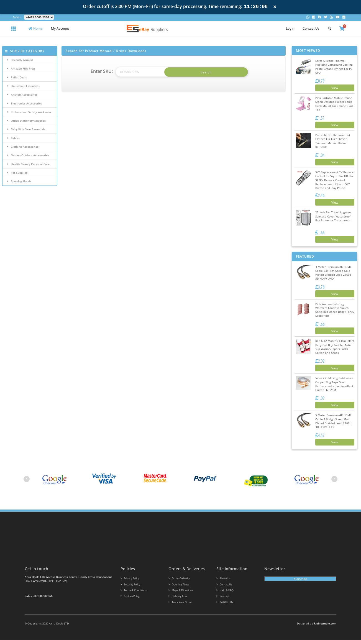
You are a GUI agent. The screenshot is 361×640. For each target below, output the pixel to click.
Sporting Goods (19, 181)
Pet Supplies (17, 173)
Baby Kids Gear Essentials (26, 129)
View (333, 88)
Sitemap (222, 596)
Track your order (180, 602)
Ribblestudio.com (325, 624)
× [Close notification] (274, 7)
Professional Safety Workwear (29, 112)
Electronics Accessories (24, 103)
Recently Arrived (20, 60)
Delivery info (177, 596)
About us (223, 578)
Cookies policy (130, 596)
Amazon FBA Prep (21, 68)
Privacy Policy (130, 578)
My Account (60, 28)
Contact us (224, 584)
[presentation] (27, 479)
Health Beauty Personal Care (28, 164)
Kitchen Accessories (22, 94)
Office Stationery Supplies (26, 120)
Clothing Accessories (23, 147)
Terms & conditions (134, 590)
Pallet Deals (17, 77)
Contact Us (311, 28)
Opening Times (178, 584)
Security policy (130, 584)
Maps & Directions (180, 590)
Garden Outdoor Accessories (28, 155)
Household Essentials (23, 86)
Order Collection (179, 578)
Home (36, 28)
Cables (13, 138)
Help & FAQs (225, 590)
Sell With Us (224, 602)
